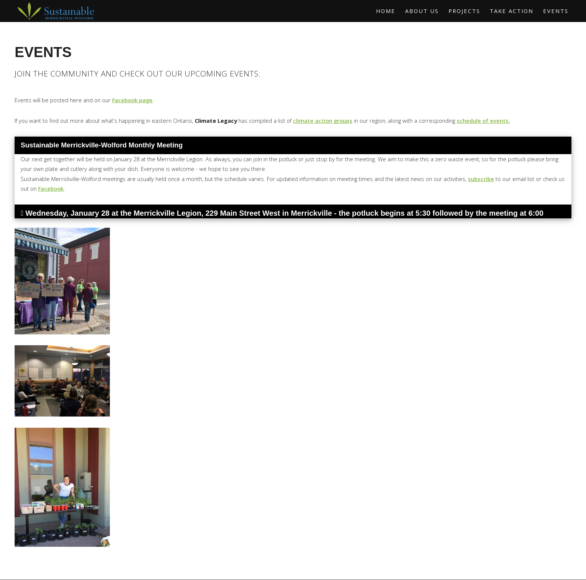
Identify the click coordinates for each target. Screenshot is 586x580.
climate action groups (322, 120)
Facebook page (132, 100)
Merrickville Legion (167, 213)
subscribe (481, 179)
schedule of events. (483, 120)
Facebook (51, 188)
